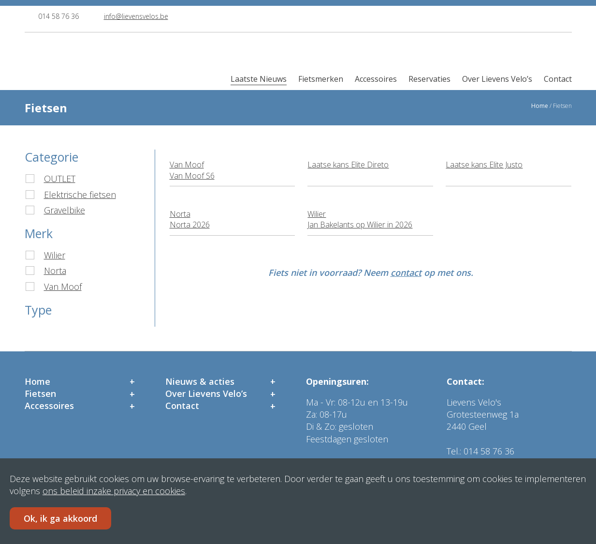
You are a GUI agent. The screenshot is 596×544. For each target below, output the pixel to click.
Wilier (54, 255)
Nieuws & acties (199, 381)
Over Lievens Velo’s (497, 79)
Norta (55, 270)
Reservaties (429, 79)
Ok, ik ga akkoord (60, 518)
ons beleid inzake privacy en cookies (114, 491)
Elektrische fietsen (80, 194)
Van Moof (63, 286)
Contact (558, 79)
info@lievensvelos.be (136, 16)
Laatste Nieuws (259, 79)
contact (406, 272)
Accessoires (376, 79)
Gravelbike (64, 210)
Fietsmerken (320, 79)
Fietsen (40, 393)
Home (539, 106)
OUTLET (59, 178)
